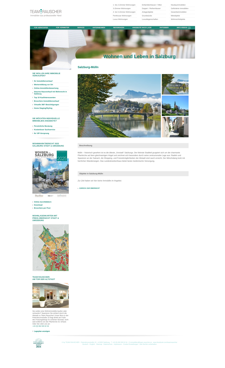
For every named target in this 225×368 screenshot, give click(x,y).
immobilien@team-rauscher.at (141, 342)
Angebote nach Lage (142, 28)
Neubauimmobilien (178, 5)
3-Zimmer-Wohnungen (122, 9)
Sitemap (99, 344)
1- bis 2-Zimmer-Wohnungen (124, 5)
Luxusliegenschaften (150, 19)
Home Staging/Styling (43, 108)
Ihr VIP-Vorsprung (41, 133)
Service (80, 28)
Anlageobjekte (147, 12)
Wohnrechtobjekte (178, 19)
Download (38, 205)
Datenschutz (108, 344)
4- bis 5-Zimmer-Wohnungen (124, 12)
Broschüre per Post (42, 208)
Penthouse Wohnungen (122, 16)
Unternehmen (99, 28)
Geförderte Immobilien (179, 9)
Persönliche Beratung (43, 126)
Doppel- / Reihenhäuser (151, 9)
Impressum (118, 344)
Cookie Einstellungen (130, 344)
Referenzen (118, 28)
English (92, 344)
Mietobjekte (175, 16)
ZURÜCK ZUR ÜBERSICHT (89, 188)
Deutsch (85, 344)
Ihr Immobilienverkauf (43, 81)
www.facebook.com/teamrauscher (165, 342)
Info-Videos (182, 28)
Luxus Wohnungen (120, 19)
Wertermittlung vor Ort (43, 85)
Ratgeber (164, 28)
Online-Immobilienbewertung (46, 88)
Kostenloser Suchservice (44, 130)
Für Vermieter (62, 28)
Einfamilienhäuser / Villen (152, 5)
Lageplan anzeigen (42, 331)
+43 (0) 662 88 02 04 (40, 326)
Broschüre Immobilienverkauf (46, 101)
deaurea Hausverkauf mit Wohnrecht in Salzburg (50, 93)
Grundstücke (147, 16)
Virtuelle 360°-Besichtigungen (46, 105)
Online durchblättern (42, 202)
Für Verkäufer (41, 28)
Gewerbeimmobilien (178, 12)
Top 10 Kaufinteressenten (45, 98)
